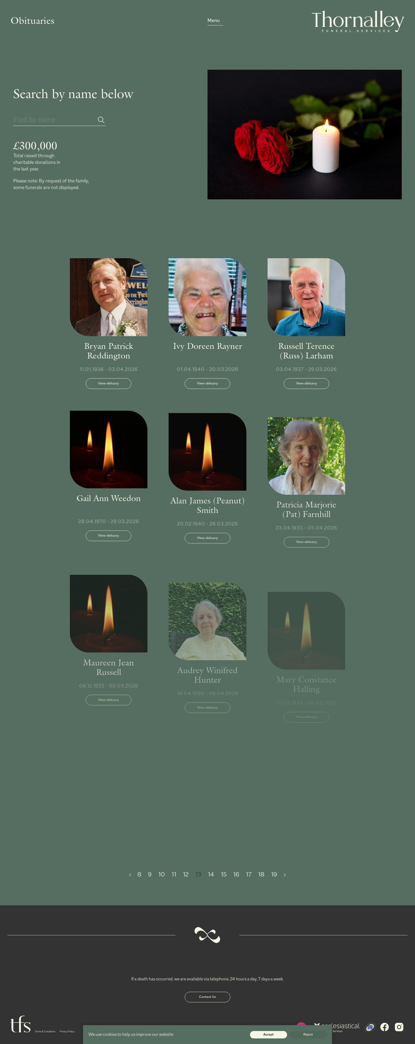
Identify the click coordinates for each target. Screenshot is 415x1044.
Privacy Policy (67, 1031)
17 (249, 874)
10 (162, 874)
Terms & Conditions (45, 1031)
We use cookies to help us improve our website (130, 1034)
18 (262, 874)
